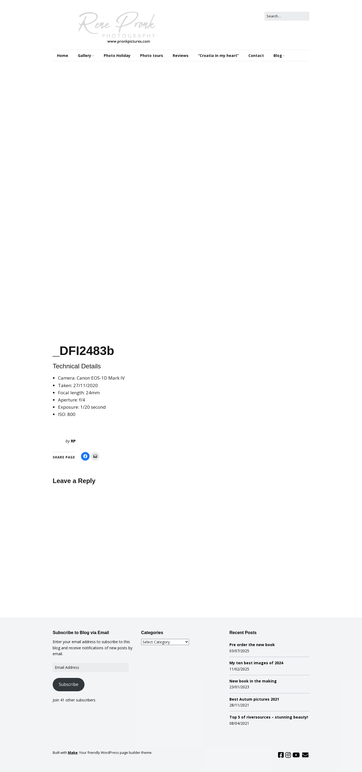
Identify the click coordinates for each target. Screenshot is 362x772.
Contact (256, 55)
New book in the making (253, 681)
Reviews (180, 55)
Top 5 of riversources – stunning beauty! (268, 717)
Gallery (84, 55)
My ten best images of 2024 (256, 662)
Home (62, 55)
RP (73, 440)
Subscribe (68, 684)
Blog (278, 55)
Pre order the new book (252, 644)
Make (73, 752)
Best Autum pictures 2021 (254, 699)
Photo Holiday (117, 55)
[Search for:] (286, 16)
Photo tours (151, 55)
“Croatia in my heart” (218, 55)
